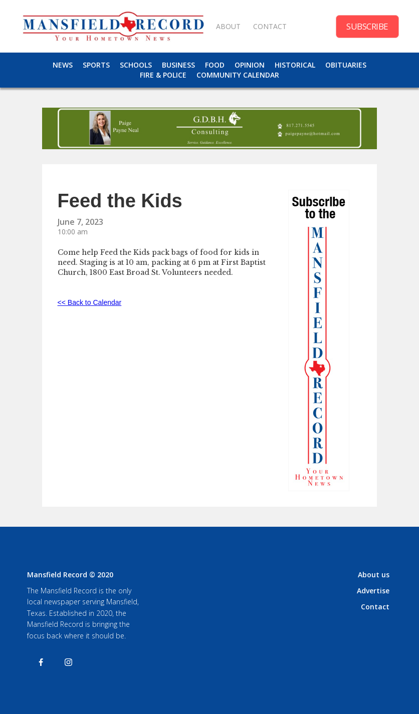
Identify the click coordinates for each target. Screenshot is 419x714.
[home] (113, 26)
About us (373, 574)
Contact (375, 606)
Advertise (373, 590)
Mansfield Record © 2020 (70, 574)
